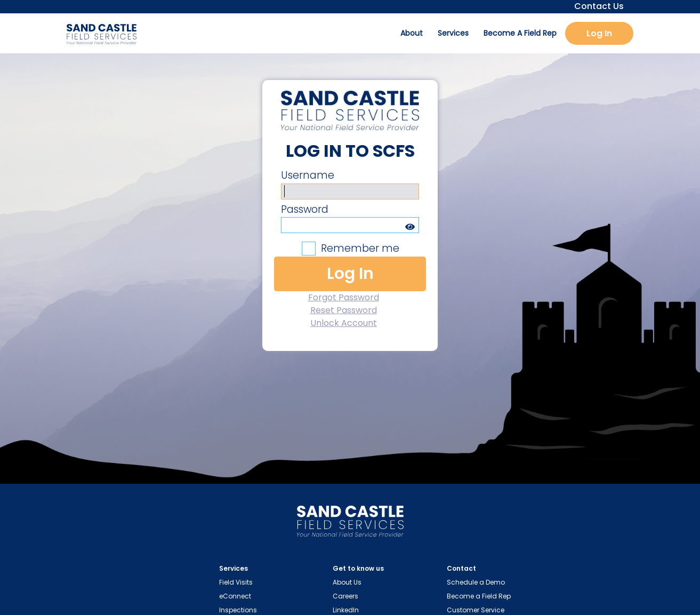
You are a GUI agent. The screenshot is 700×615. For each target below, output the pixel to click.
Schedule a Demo (476, 582)
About (411, 33)
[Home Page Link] (350, 524)
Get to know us (358, 568)
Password (304, 209)
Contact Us (596, 6)
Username (307, 175)
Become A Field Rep (520, 33)
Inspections (238, 609)
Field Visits (236, 582)
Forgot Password (343, 297)
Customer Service (475, 609)
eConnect (235, 596)
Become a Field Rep (479, 596)
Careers (345, 596)
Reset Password (343, 310)
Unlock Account (343, 323)
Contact (461, 568)
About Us (347, 582)
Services (453, 33)
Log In (599, 33)
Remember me (360, 248)
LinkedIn (346, 609)
